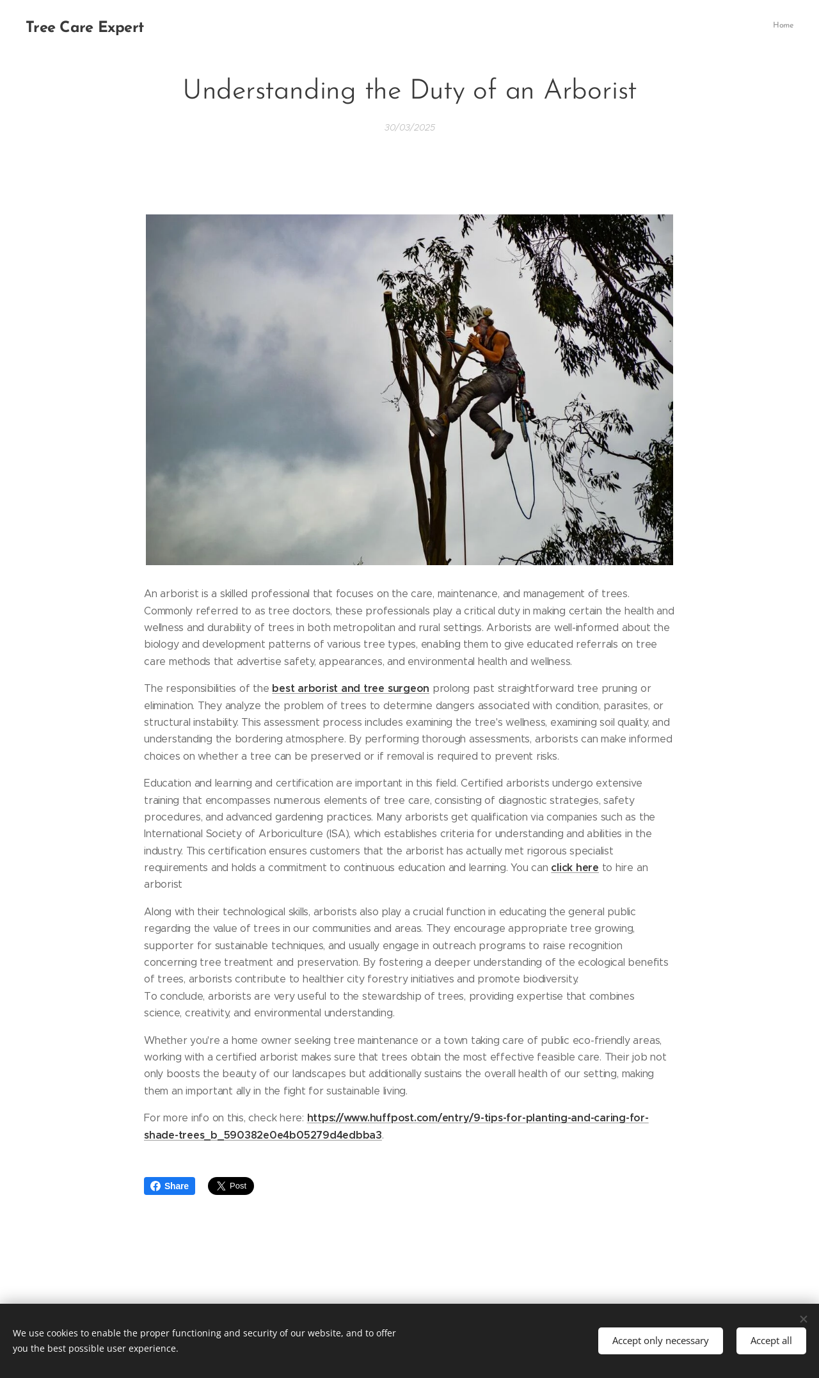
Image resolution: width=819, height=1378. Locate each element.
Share (169, 1186)
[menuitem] (791, 26)
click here (575, 867)
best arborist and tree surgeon (350, 688)
